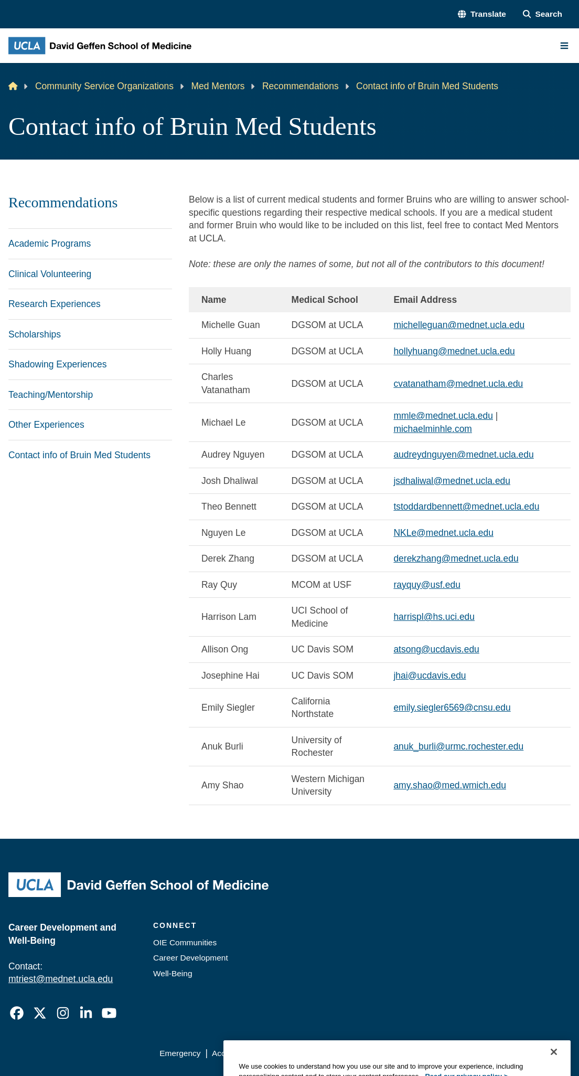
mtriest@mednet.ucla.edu (60, 979)
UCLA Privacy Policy (304, 1053)
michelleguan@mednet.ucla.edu (458, 325)
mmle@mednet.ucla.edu (443, 415)
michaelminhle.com (432, 429)
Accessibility (234, 1053)
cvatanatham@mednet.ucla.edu (458, 383)
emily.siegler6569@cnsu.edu (451, 707)
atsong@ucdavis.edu (436, 649)
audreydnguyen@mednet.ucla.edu (463, 454)
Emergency (179, 1053)
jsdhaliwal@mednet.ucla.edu (451, 481)
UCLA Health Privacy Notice (403, 1053)
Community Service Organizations (104, 86)
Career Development (190, 957)
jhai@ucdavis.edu (429, 675)
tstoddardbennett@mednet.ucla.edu (466, 506)
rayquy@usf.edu (426, 584)
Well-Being (172, 973)
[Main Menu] (564, 45)
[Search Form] (542, 14)
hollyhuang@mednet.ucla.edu (453, 351)
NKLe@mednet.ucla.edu (443, 533)
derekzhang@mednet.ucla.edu (455, 558)
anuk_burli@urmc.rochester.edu (458, 746)
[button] (481, 14)
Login (475, 1053)
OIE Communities (185, 942)
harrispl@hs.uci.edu (434, 616)
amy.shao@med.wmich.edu (449, 785)
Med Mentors (218, 86)
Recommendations (300, 86)
